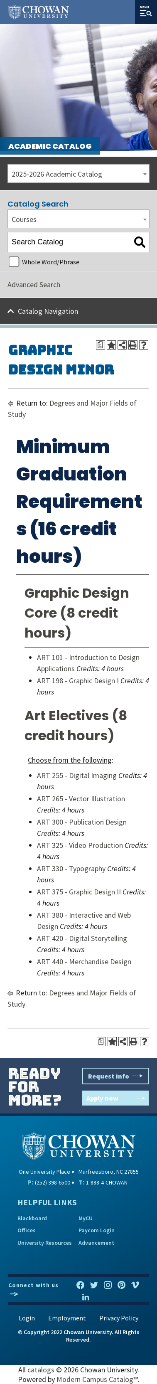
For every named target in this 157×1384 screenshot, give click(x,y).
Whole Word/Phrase (50, 262)
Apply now (115, 1098)
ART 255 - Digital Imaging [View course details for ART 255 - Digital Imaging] (77, 775)
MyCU (85, 1218)
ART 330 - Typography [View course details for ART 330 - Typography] (71, 868)
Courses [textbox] (24, 219)
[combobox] (78, 173)
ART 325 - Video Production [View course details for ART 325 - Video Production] (80, 845)
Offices (26, 1230)
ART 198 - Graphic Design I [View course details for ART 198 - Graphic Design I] (78, 680)
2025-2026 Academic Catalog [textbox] (57, 174)
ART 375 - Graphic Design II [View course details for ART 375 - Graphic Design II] (79, 891)
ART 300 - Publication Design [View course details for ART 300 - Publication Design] (82, 822)
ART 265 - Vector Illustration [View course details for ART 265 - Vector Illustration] (81, 798)
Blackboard (32, 1218)
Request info (115, 1076)
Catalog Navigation (48, 311)
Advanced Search (33, 284)
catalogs (40, 1369)
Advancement (96, 1242)
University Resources (44, 1242)
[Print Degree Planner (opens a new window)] (100, 345)
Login (27, 1318)
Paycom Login (96, 1230)
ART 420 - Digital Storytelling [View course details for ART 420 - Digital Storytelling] (82, 938)
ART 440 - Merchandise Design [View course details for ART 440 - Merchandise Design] (84, 961)
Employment (67, 1318)
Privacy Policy (118, 1318)
